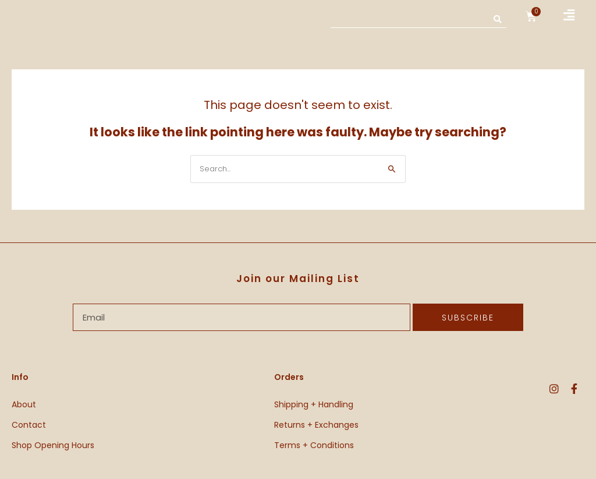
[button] (569, 15)
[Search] (497, 18)
